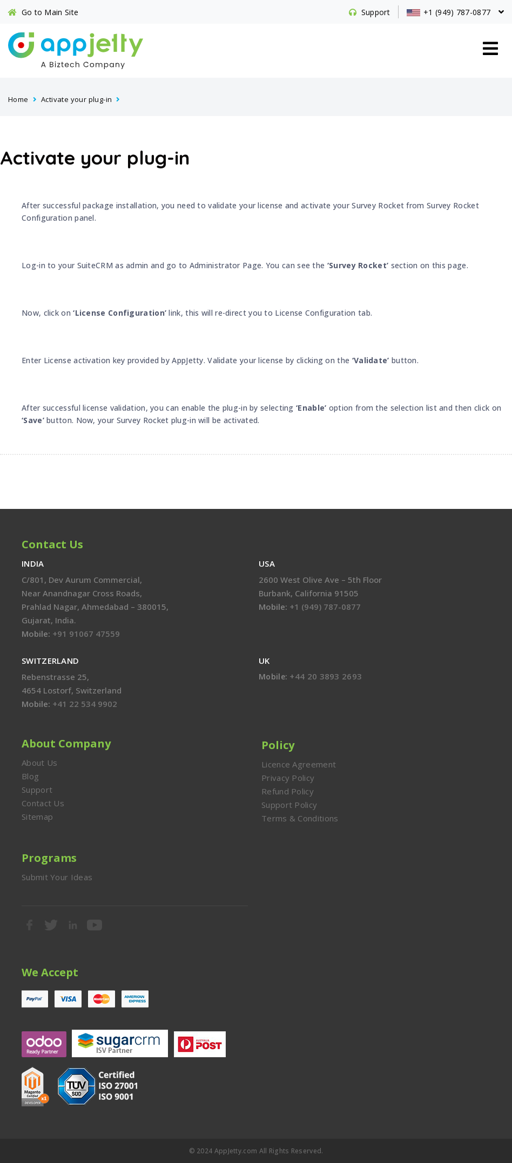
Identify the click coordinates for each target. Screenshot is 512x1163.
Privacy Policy (287, 777)
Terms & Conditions (299, 818)
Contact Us (43, 803)
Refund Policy (287, 791)
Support (37, 789)
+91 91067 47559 (86, 633)
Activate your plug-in (76, 99)
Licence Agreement (298, 764)
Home (18, 99)
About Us (39, 762)
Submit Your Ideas (57, 877)
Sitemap (37, 816)
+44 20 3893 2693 (325, 676)
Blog (30, 776)
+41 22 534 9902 (84, 703)
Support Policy (289, 804)
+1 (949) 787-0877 (325, 606)
